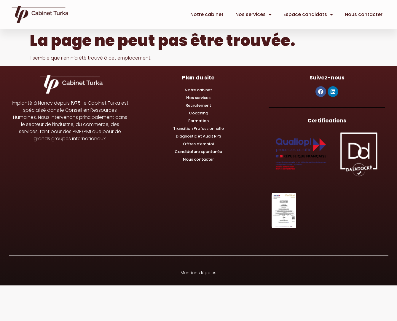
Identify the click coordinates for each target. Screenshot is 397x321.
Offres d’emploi (198, 144)
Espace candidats (308, 14)
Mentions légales (198, 273)
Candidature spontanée (198, 151)
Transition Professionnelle (198, 128)
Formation (198, 121)
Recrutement (198, 105)
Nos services (253, 14)
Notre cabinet (207, 14)
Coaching (198, 113)
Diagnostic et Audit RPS (198, 136)
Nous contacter (363, 14)
